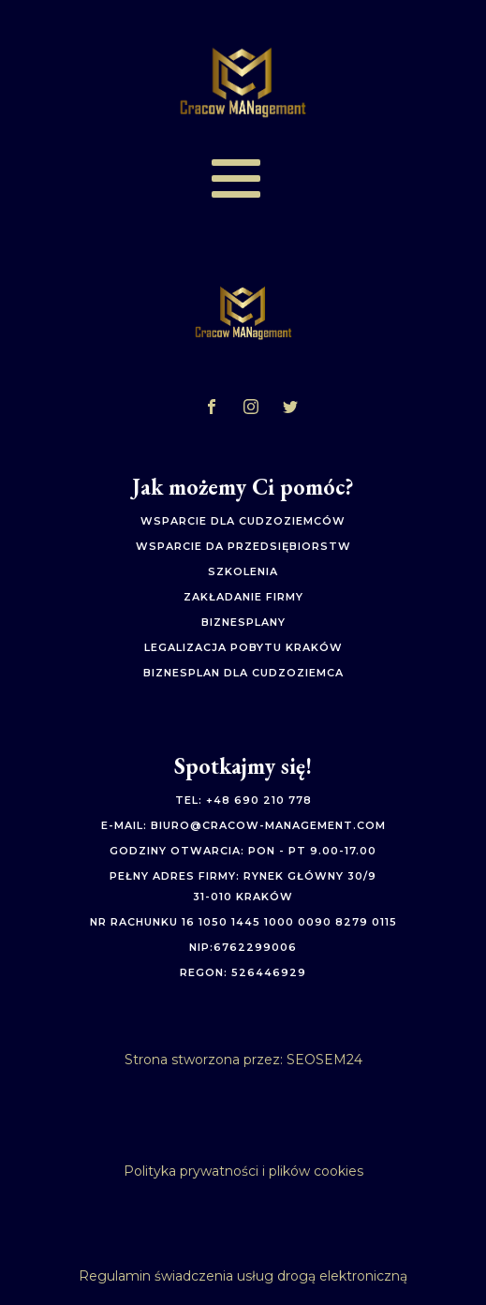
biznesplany (243, 622)
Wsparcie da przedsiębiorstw (243, 546)
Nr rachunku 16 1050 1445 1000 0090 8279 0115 (243, 922)
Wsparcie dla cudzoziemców (243, 521)
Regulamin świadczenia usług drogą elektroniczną (243, 1276)
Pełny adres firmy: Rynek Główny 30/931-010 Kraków (243, 886)
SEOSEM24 (324, 1059)
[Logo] (243, 82)
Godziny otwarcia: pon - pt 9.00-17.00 (243, 851)
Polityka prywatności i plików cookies (243, 1171)
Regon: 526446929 (243, 973)
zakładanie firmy (243, 597)
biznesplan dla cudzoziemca (243, 673)
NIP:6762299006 (243, 947)
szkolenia (243, 572)
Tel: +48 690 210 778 (243, 800)
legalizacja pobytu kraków (243, 648)
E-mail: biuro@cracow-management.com (243, 826)
